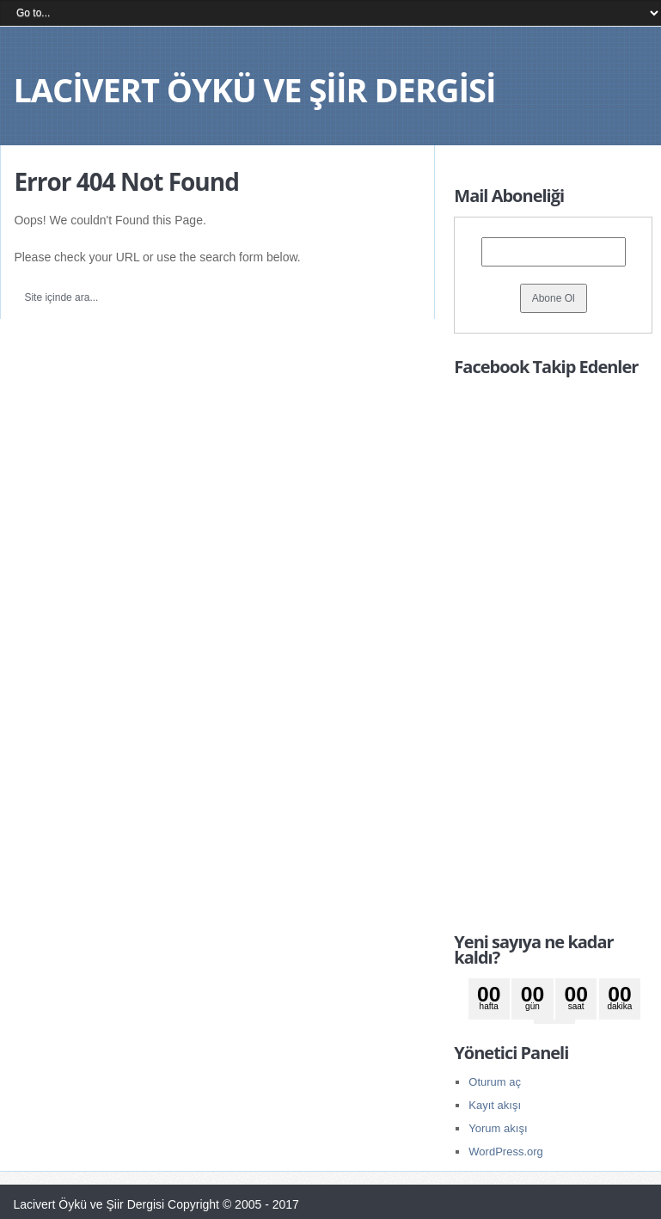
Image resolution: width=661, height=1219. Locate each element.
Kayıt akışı (494, 1105)
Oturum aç (494, 1081)
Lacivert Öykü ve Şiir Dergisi (254, 89)
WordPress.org (505, 1151)
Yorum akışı (497, 1128)
